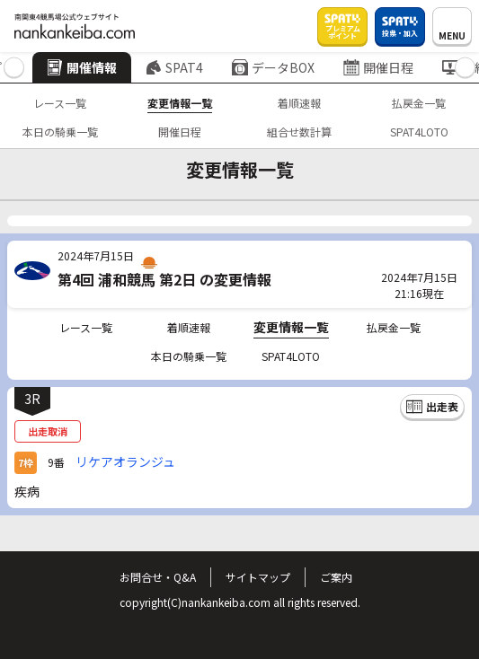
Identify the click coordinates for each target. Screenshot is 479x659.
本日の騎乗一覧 (60, 131)
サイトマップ (258, 576)
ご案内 (336, 576)
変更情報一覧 (179, 102)
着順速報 (299, 102)
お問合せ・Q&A (158, 576)
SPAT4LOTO (419, 131)
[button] (14, 67)
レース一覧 (59, 102)
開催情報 (82, 67)
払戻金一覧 (419, 102)
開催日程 (378, 67)
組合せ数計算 (299, 131)
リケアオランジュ (125, 461)
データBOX (273, 67)
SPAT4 (174, 67)
